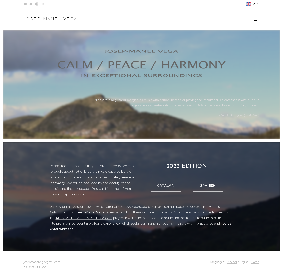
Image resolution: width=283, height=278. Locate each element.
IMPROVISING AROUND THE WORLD (83, 218)
